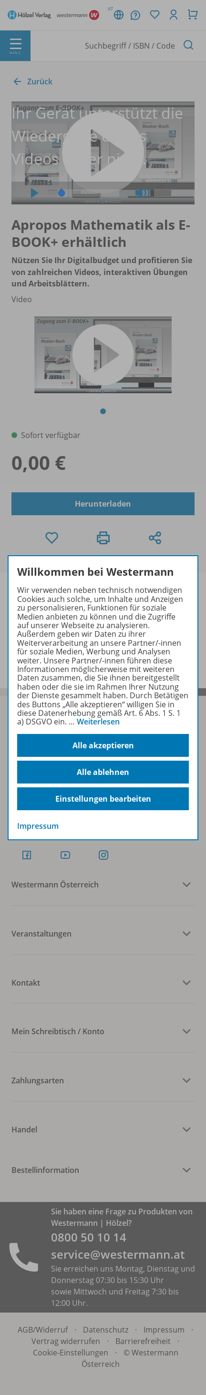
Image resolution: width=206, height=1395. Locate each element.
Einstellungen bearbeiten (103, 799)
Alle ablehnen (103, 772)
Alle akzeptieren (103, 745)
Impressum (38, 826)
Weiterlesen (98, 721)
